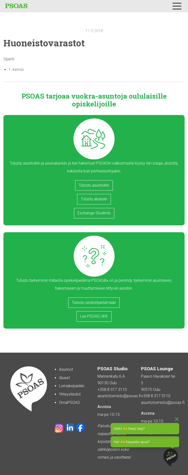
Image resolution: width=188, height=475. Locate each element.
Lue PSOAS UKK (94, 316)
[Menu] (177, 6)
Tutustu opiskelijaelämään (94, 302)
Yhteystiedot (70, 394)
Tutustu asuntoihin (94, 185)
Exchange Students (94, 213)
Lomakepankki (71, 386)
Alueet (64, 377)
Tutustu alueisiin (94, 199)
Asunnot (66, 369)
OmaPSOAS (69, 402)
